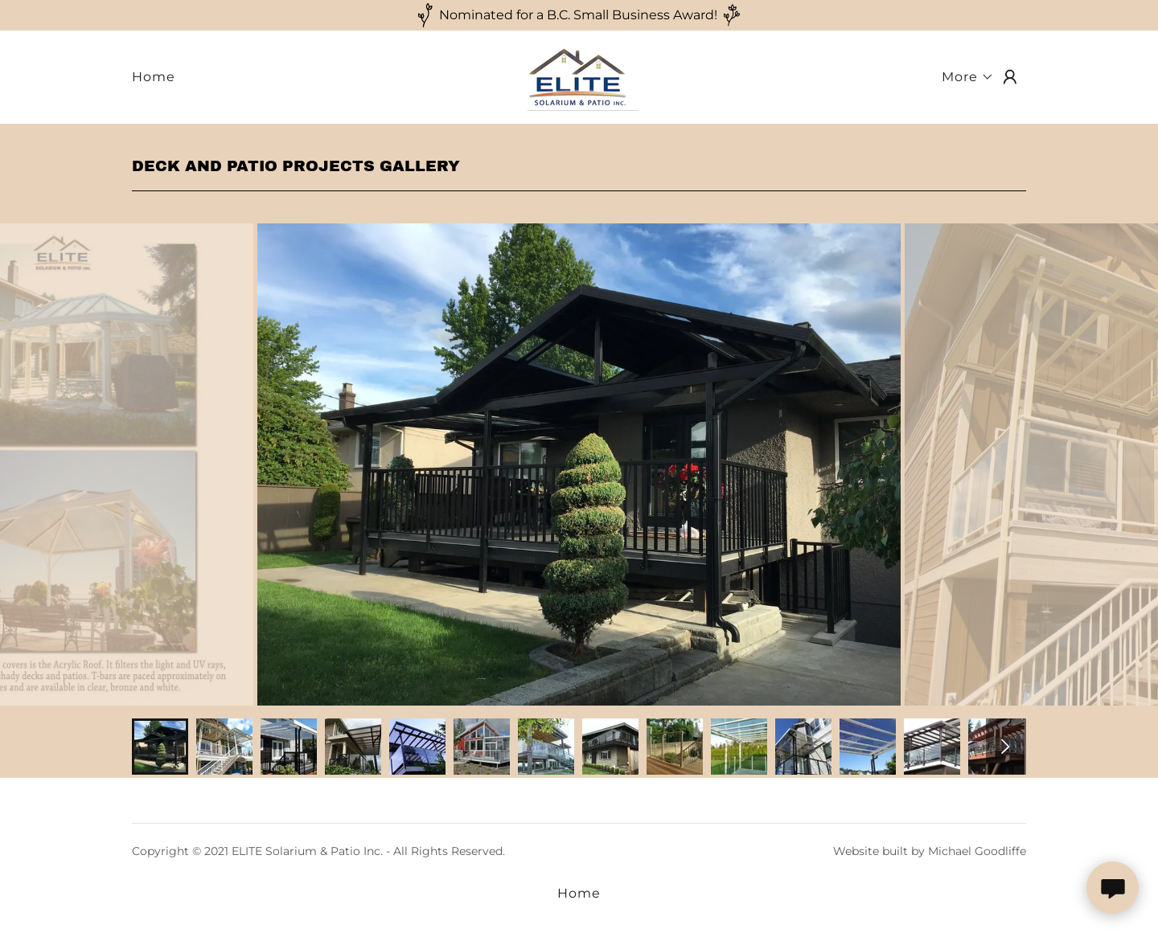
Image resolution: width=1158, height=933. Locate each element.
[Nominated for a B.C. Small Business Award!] (579, 15)
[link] (579, 76)
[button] (968, 77)
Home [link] (153, 76)
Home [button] (579, 893)
